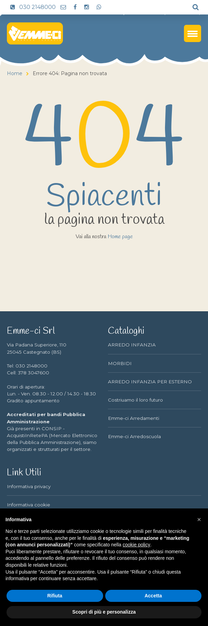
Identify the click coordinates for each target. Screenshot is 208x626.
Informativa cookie (28, 504)
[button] (199, 519)
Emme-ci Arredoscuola (134, 436)
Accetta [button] (153, 595)
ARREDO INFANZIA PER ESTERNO (150, 381)
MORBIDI (120, 363)
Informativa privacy (29, 486)
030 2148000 (31, 7)
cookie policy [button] (136, 544)
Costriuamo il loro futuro (135, 400)
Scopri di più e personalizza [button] (103, 612)
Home (14, 73)
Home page (120, 237)
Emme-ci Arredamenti (133, 418)
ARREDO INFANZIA (132, 344)
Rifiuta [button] (54, 595)
